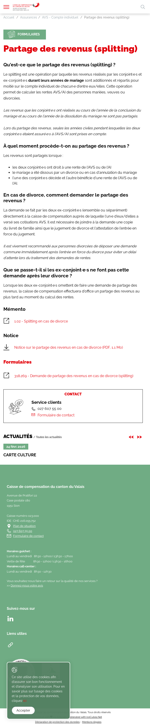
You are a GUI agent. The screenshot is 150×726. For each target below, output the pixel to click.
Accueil (8, 17)
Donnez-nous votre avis (27, 585)
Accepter (23, 710)
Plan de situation (24, 526)
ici (24, 701)
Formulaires (24, 34)
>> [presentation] (140, 436)
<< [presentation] (132, 436)
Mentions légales (91, 722)
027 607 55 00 (22, 531)
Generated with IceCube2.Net (85, 717)
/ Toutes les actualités (47, 437)
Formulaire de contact (52, 415)
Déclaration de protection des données (57, 722)
